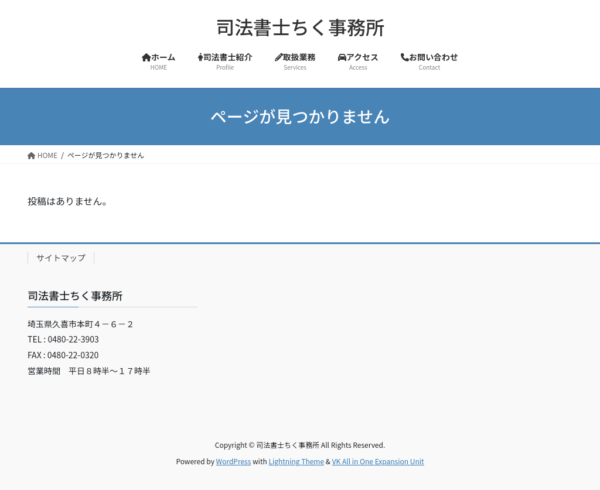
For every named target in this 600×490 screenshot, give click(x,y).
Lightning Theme (296, 461)
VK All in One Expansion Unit (378, 461)
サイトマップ (61, 257)
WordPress (233, 461)
